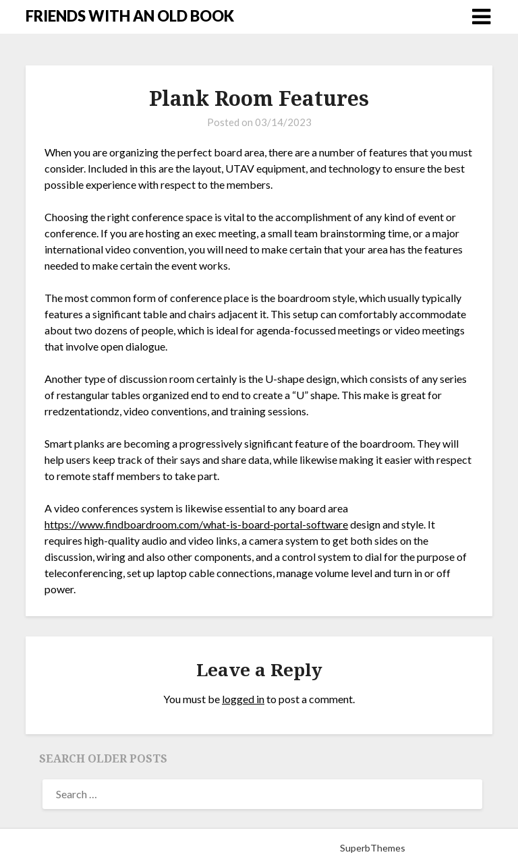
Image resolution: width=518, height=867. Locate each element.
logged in (243, 698)
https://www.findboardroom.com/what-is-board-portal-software (196, 524)
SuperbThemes (372, 848)
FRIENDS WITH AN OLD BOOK (130, 16)
